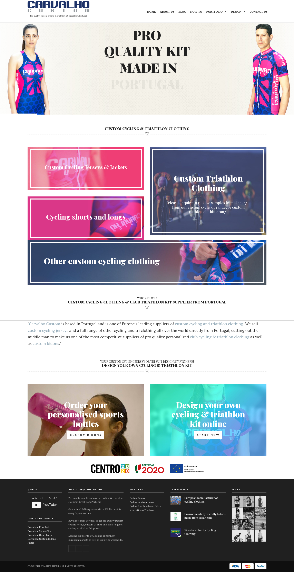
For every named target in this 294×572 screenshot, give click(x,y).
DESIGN (238, 12)
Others (140, 510)
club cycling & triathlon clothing (219, 337)
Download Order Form (40, 534)
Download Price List (38, 527)
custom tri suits (93, 524)
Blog (182, 11)
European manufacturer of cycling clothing (201, 499)
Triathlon (149, 510)
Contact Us (258, 11)
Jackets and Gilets (151, 506)
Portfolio (216, 12)
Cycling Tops (136, 506)
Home (151, 11)
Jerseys (133, 510)
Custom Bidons (137, 498)
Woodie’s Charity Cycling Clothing (200, 532)
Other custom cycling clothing (102, 260)
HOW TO (196, 11)
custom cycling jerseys (48, 330)
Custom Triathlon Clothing (208, 183)
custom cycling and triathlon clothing (209, 324)
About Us (167, 11)
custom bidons (46, 343)
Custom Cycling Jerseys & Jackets (86, 167)
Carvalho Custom (44, 324)
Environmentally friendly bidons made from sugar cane (205, 516)
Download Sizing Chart (40, 531)
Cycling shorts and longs (86, 216)
